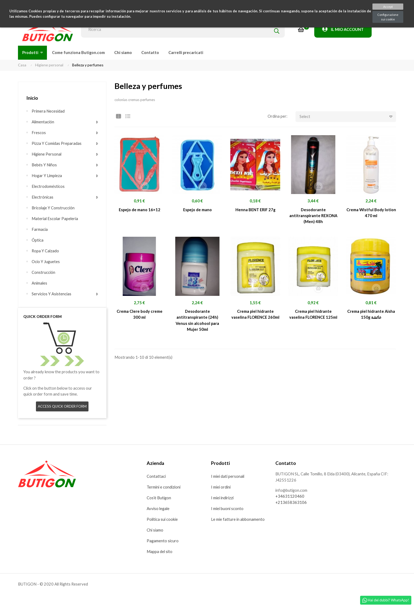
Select (348, 117)
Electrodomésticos (48, 186)
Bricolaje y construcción (54, 208)
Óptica (38, 240)
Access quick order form (62, 407)
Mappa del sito (160, 552)
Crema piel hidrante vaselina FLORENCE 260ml (255, 315)
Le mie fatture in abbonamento (238, 520)
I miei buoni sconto (227, 509)
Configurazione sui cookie (387, 17)
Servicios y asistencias (52, 294)
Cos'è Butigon (159, 499)
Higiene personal (47, 154)
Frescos (39, 132)
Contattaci (156, 477)
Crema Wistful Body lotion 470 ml (371, 213)
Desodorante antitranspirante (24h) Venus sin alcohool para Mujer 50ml (197, 321)
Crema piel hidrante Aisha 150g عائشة (371, 315)
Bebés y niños (44, 165)
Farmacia (40, 229)
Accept (388, 6)
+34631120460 (289, 498)
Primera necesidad (48, 111)
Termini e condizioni (164, 488)
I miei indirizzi (223, 499)
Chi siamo (155, 531)
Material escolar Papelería (55, 218)
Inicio (32, 98)
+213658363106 (291, 504)
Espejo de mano (197, 210)
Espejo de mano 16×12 (140, 210)
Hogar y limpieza (47, 175)
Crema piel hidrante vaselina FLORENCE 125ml (313, 315)
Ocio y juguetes (46, 261)
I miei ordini (221, 488)
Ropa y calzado (46, 251)
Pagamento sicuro (163, 542)
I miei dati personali (228, 477)
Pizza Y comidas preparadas (57, 143)
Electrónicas (43, 197)
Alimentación (43, 122)
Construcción (44, 272)
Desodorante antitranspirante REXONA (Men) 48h (313, 216)
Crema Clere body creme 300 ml (139, 315)
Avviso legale (159, 509)
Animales (40, 283)
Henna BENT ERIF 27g (255, 210)
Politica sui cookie (163, 520)
